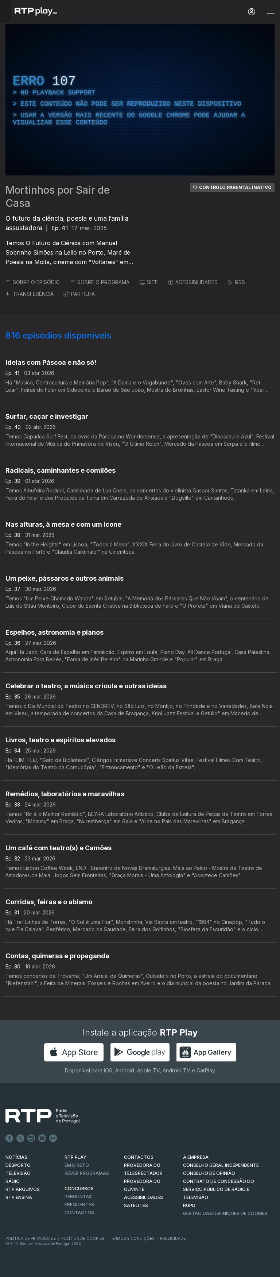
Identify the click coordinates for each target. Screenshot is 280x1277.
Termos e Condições (132, 1238)
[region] (140, 99)
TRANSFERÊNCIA (29, 294)
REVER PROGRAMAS (87, 1173)
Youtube (42, 1138)
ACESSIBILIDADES (193, 282)
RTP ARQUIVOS (22, 1189)
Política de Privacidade (30, 1238)
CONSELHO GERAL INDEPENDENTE (221, 1165)
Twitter (20, 1138)
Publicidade (173, 1238)
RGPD (189, 1205)
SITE (149, 282)
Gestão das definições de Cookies (225, 1213)
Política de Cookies (82, 1238)
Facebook (9, 1138)
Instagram (31, 1138)
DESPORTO (18, 1165)
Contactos (79, 1212)
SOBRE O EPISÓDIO (32, 282)
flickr (53, 1138)
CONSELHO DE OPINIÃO (209, 1173)
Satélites (136, 1205)
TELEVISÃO (18, 1173)
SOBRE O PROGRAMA (99, 282)
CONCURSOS (79, 1188)
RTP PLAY (75, 1157)
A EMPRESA (196, 1157)
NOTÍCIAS (16, 1157)
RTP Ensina (18, 1197)
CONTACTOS (138, 1157)
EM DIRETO (77, 1165)
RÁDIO (12, 1181)
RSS (236, 282)
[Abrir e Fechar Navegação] (270, 12)
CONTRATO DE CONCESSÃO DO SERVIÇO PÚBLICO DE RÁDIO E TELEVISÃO (218, 1189)
